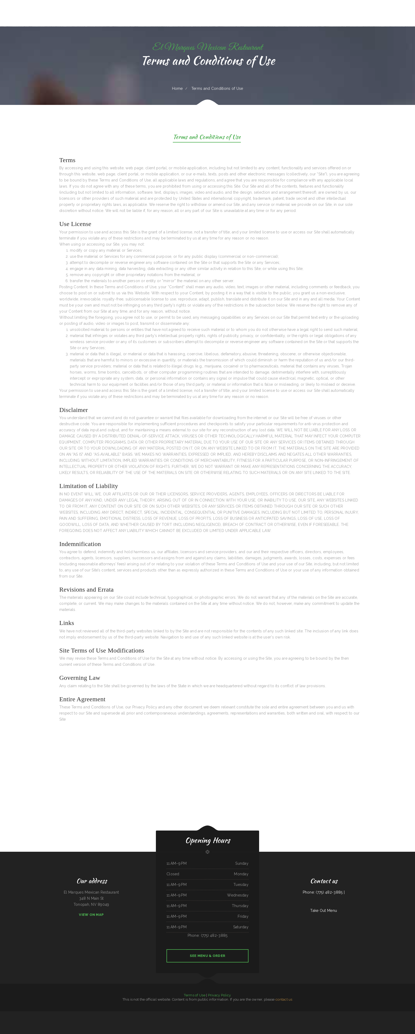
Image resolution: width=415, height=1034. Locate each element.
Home (177, 88)
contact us (284, 999)
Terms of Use (194, 995)
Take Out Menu (323, 910)
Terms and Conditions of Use (207, 137)
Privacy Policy (219, 995)
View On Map (91, 915)
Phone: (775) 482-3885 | (324, 892)
